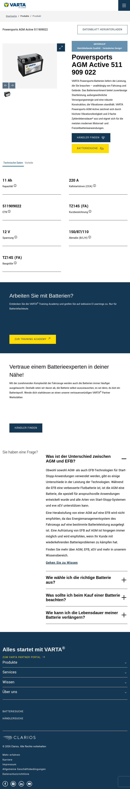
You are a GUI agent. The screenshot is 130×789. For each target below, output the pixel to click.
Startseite (11, 16)
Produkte (10, 662)
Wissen (8, 682)
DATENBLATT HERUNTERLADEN (102, 29)
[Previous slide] (6, 85)
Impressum (9, 764)
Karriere (7, 760)
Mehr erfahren (11, 755)
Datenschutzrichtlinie (16, 774)
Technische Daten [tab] (13, 163)
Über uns (10, 692)
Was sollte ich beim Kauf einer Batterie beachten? (83, 597)
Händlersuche (18, 718)
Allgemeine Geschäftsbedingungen (24, 769)
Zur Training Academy (30, 339)
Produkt (37, 16)
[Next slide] (12, 85)
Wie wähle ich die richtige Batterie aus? (78, 580)
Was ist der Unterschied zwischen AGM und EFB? (78, 458)
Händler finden (91, 138)
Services (9, 672)
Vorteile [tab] (29, 163)
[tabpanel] (65, 221)
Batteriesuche (90, 148)
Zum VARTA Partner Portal (22, 657)
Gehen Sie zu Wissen (62, 562)
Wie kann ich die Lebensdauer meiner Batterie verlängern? (82, 615)
